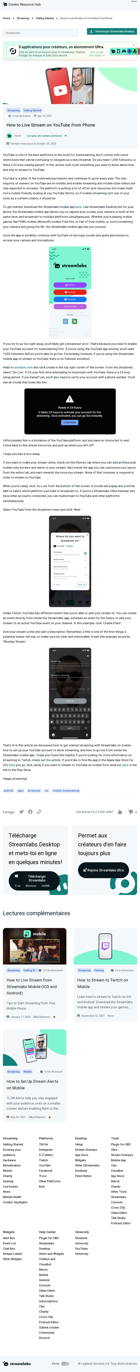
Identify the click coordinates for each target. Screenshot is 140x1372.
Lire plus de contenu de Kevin (47, 135)
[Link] (39, 812)
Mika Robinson (41, 1016)
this (48, 760)
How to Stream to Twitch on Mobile (102, 983)
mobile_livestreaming (66, 790)
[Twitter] (21, 812)
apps (21, 790)
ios (46, 790)
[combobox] (40, 33)
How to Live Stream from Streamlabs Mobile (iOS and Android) (32, 986)
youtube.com (23, 367)
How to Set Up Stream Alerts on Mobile (32, 1084)
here (78, 207)
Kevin (111, 1015)
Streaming (23, 18)
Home (6, 18)
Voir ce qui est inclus (96, 53)
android (8, 790)
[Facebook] (30, 812)
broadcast (34, 790)
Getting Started (45, 18)
